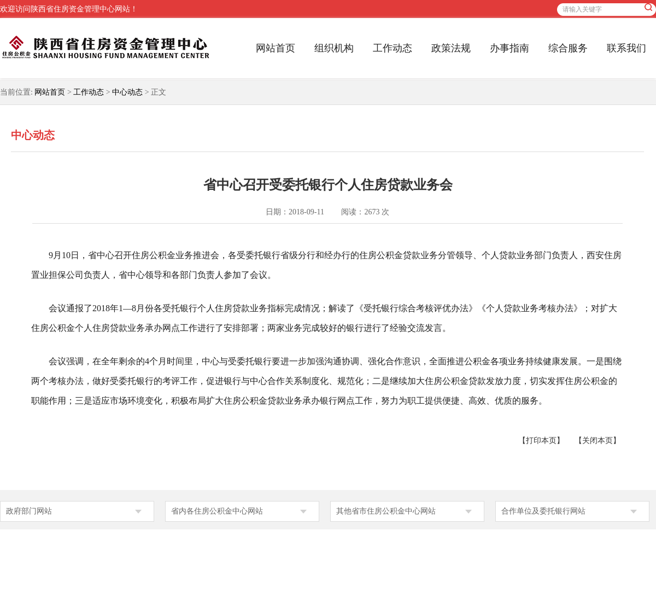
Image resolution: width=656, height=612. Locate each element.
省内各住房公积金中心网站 (217, 511)
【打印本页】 (541, 440)
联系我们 (626, 48)
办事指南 (509, 48)
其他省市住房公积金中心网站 (386, 511)
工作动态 (392, 48)
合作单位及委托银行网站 (543, 511)
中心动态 (127, 92)
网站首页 (275, 48)
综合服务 (568, 48)
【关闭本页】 (597, 440)
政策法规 (451, 48)
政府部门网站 (29, 511)
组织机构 (334, 48)
